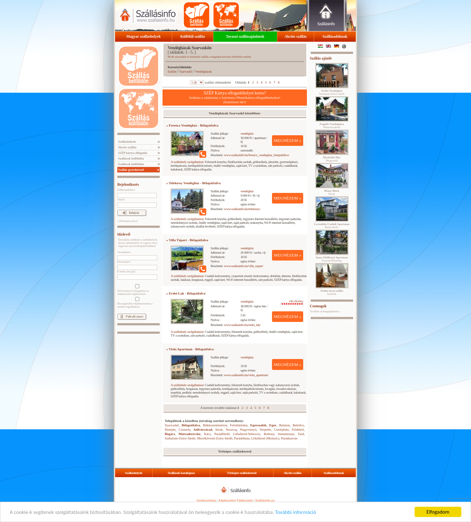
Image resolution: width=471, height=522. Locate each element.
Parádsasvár (289, 438)
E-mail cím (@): (126, 271)
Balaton (284, 425)
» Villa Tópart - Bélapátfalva (187, 240)
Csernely (184, 429)
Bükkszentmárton (215, 425)
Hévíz (331, 192)
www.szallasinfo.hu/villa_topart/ (243, 266)
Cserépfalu (281, 429)
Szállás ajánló (321, 58)
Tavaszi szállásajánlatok (245, 36)
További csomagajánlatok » (325, 311)
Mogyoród (332, 159)
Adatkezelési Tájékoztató (235, 500)
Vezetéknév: (124, 252)
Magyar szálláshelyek (143, 36)
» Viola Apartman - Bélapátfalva (190, 349)
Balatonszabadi (331, 125)
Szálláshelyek (126, 141)
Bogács (170, 434)
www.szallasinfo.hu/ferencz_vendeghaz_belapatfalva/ (256, 155)
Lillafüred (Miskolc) (265, 438)
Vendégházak (203, 71)
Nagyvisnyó (248, 429)
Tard (301, 434)
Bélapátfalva (191, 425)
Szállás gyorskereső (130, 169)
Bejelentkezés (128, 184)
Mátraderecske (189, 434)
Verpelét (265, 429)
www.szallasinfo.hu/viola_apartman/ (246, 375)
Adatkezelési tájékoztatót (131, 293)
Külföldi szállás (192, 36)
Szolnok (331, 292)
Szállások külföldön (130, 164)
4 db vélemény (292, 302)
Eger (272, 425)
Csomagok (318, 306)
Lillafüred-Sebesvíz (246, 434)
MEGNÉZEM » (288, 140)
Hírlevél (123, 234)
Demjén (170, 429)
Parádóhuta (241, 438)
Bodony (269, 434)
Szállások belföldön (130, 158)
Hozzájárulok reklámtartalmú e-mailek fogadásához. (136, 302)
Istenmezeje (286, 434)
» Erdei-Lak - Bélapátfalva (186, 293)
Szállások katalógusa (181, 473)
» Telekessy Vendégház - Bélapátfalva (193, 183)
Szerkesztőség (206, 500)
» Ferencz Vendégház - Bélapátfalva (192, 125)
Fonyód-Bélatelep (331, 259)
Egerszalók (258, 425)
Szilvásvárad (202, 429)
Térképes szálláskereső (241, 473)
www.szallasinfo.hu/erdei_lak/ (242, 325)
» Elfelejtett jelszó (127, 221)
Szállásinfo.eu (264, 500)
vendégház (247, 133)
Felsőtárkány (238, 425)
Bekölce (298, 425)
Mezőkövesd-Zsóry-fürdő (214, 438)
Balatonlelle (332, 226)
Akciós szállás (295, 36)
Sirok (219, 429)
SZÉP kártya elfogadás (132, 153)
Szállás (172, 71)
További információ (295, 512)
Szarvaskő (185, 71)
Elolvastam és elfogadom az (136, 289)
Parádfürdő (222, 434)
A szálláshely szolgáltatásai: (187, 162)
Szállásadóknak (335, 36)
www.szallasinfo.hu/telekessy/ (242, 209)
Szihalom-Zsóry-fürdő (180, 438)
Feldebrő (298, 429)
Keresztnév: (124, 261)
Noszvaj (231, 429)
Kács (207, 434)
